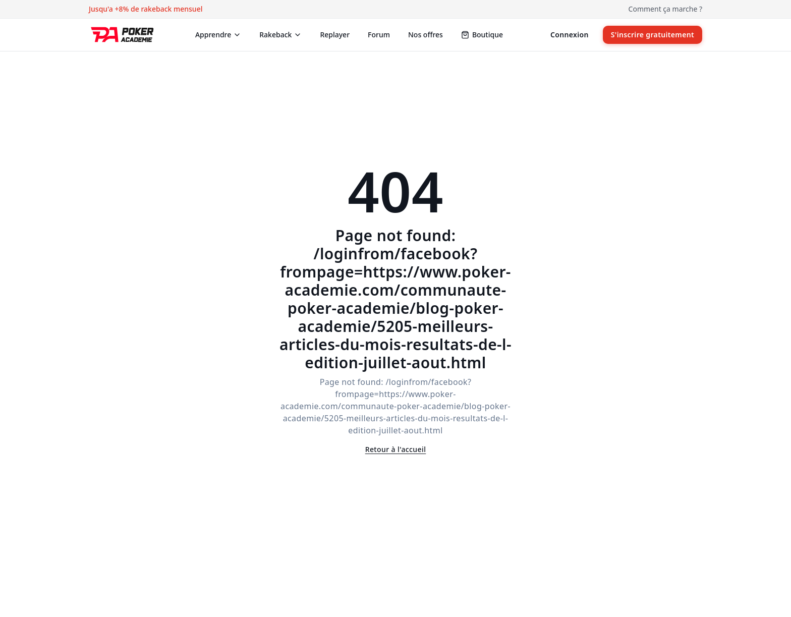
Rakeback (280, 34)
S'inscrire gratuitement (652, 34)
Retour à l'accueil (395, 449)
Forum (379, 34)
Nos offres (425, 34)
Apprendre (218, 34)
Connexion (569, 34)
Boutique (482, 34)
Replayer (335, 34)
